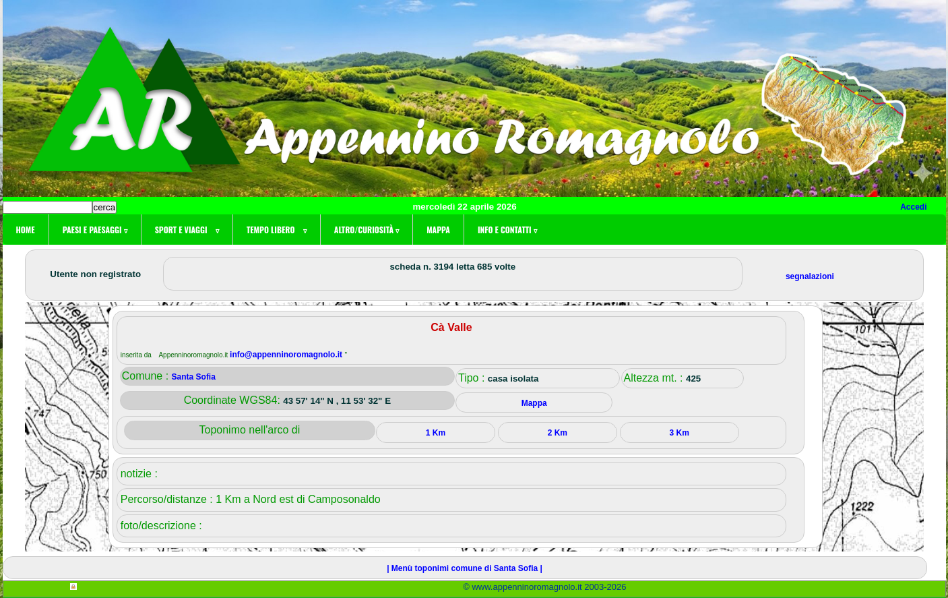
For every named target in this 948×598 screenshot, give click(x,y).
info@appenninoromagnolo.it (287, 354)
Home (25, 229)
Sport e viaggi (187, 229)
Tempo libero (277, 229)
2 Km (557, 433)
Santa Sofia (194, 377)
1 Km (435, 433)
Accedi (913, 207)
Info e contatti (507, 229)
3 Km (679, 433)
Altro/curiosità (366, 229)
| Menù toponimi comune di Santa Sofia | (464, 568)
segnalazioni (810, 276)
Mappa (438, 229)
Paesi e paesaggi (95, 229)
